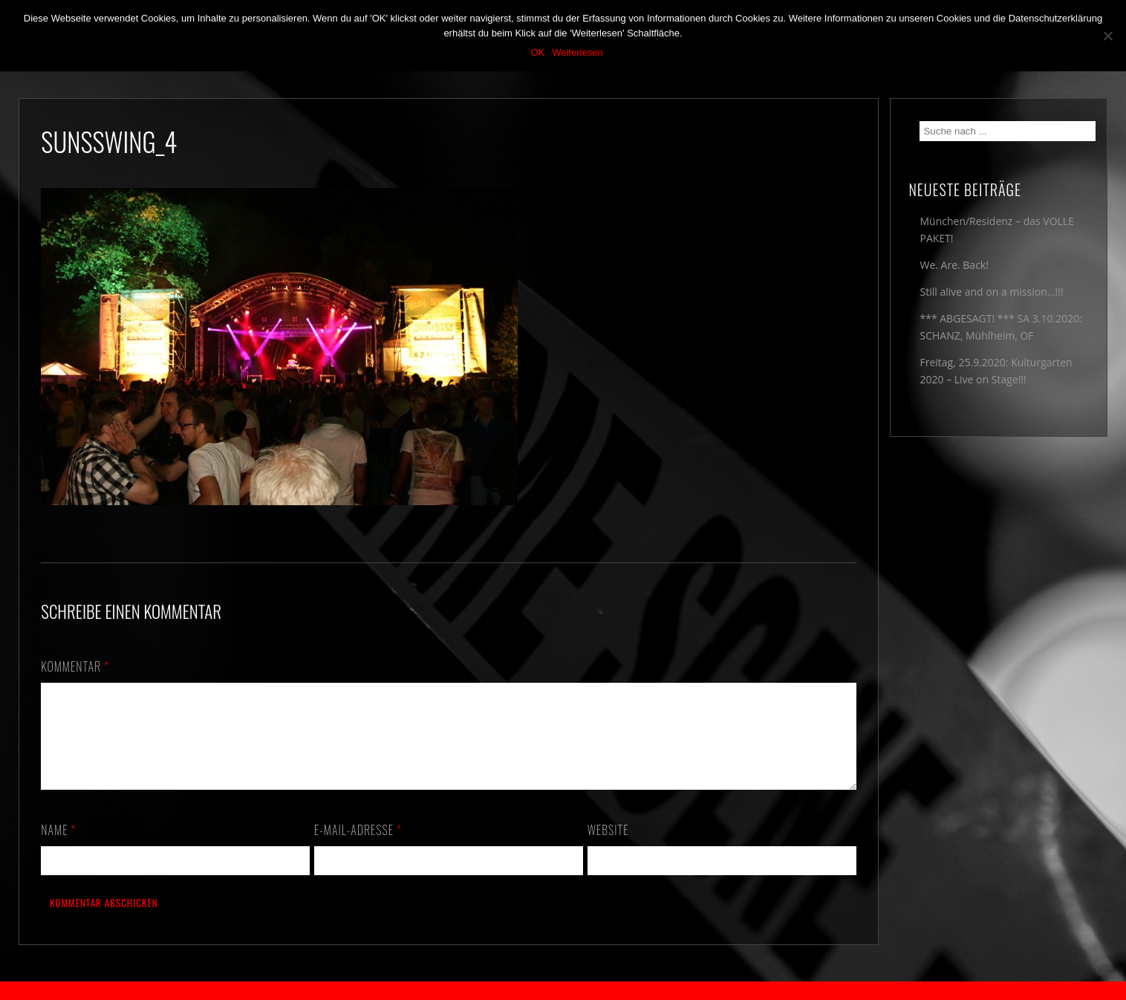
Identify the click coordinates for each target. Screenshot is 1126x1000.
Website (608, 848)
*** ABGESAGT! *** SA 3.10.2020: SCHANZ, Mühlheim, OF (1000, 326)
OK (537, 52)
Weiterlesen (577, 52)
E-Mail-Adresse (358, 848)
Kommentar (75, 666)
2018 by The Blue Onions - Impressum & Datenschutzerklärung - (563, 990)
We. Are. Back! (954, 265)
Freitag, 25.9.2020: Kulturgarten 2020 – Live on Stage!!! (996, 370)
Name (58, 848)
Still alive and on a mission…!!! (991, 292)
